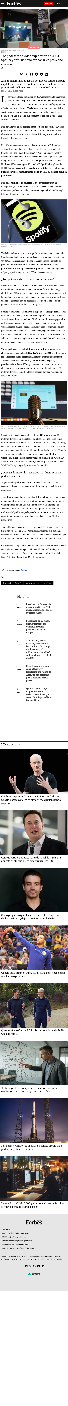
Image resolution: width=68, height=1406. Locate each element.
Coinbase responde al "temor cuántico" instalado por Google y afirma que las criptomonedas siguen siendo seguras (31, 915)
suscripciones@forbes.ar (20, 1360)
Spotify (18, 652)
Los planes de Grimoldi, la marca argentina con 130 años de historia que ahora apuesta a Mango (38, 713)
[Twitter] (30, 1382)
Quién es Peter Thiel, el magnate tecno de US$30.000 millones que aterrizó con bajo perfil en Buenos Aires (38, 799)
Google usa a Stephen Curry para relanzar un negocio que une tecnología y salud (33, 1090)
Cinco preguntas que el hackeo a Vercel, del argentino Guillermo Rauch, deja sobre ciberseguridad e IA (31, 1032)
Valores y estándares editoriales (40, 1372)
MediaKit (5, 1372)
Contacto (24, 1372)
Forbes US (26, 625)
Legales (15, 1375)
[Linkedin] (43, 1382)
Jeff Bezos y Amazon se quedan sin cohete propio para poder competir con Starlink (31, 1263)
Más (37, 701)
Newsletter (15, 1372)
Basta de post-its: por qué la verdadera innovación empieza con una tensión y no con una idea (29, 1205)
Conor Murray (7, 78)
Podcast (7, 652)
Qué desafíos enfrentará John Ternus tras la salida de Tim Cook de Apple (33, 1148)
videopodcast (32, 652)
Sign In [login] (59, 3)
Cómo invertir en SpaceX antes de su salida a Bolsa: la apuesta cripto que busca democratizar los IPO (31, 975)
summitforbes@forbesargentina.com (19, 1356)
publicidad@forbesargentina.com (20, 1349)
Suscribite (48, 3)
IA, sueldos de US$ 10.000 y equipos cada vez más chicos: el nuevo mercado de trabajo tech (33, 1321)
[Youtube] (38, 1382)
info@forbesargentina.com (17, 1352)
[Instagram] (34, 1382)
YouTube (47, 652)
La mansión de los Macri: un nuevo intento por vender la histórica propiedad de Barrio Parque (38, 732)
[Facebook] (26, 1382)
